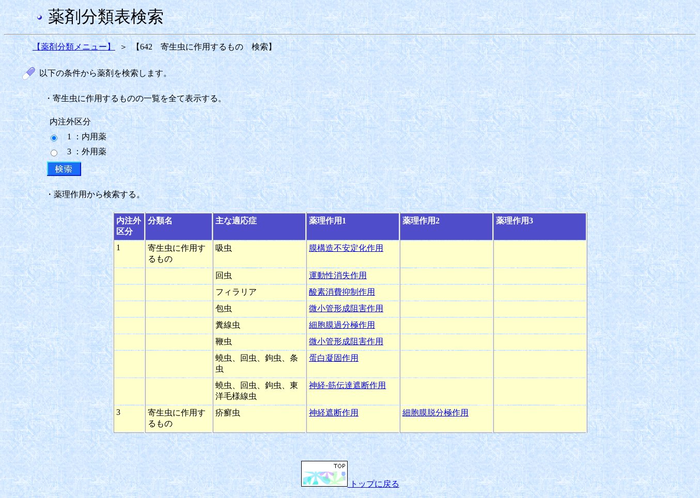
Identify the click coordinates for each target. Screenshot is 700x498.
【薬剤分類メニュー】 (74, 46)
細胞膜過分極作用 (342, 324)
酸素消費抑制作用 (342, 291)
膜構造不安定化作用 (346, 248)
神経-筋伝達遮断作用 (347, 385)
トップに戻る (350, 483)
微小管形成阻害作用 (346, 308)
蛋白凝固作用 (334, 358)
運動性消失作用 (338, 275)
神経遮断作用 (334, 412)
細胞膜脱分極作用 (435, 412)
